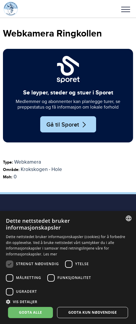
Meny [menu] (125, 9)
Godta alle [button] (30, 312)
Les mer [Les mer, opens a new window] (50, 254)
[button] (125, 8)
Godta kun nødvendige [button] (92, 312)
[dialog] (68, 267)
